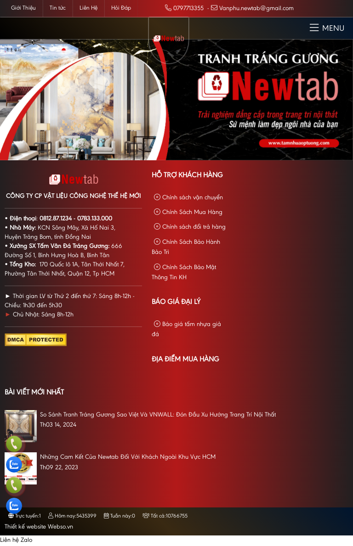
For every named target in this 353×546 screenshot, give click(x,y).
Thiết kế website (25, 527)
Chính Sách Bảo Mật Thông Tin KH (184, 272)
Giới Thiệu (23, 8)
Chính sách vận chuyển (188, 197)
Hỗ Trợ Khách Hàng (187, 175)
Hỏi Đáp (121, 8)
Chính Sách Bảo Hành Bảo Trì (186, 247)
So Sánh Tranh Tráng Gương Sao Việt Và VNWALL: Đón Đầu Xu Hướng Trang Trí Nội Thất (158, 415)
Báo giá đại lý (176, 302)
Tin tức (58, 8)
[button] (314, 28)
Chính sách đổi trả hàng (190, 227)
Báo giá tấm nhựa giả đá (186, 329)
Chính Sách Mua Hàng (188, 212)
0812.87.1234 (56, 219)
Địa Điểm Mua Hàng (185, 359)
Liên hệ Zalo (16, 540)
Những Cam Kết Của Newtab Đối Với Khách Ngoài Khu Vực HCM (128, 457)
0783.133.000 (94, 219)
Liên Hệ (88, 8)
